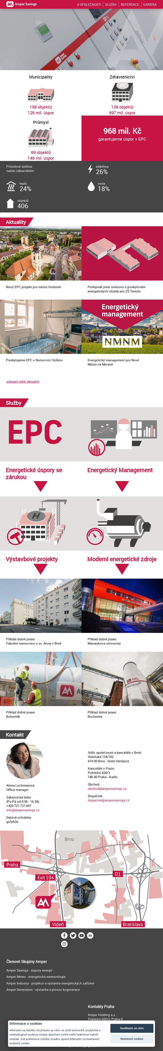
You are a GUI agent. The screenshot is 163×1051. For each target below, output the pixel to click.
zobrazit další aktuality (22, 381)
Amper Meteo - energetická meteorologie (36, 976)
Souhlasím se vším (132, 1028)
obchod (93, 788)
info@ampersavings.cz (23, 810)
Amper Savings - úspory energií (29, 970)
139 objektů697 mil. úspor (122, 93)
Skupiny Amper (34, 961)
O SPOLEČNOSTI (89, 4)
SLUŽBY (111, 4)
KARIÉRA (150, 4)
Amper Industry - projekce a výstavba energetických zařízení (50, 983)
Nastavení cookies (132, 1038)
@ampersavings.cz (113, 788)
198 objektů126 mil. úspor (41, 93)
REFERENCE (130, 4)
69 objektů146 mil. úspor (41, 138)
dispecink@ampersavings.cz (109, 800)
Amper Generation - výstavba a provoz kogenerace (43, 989)
